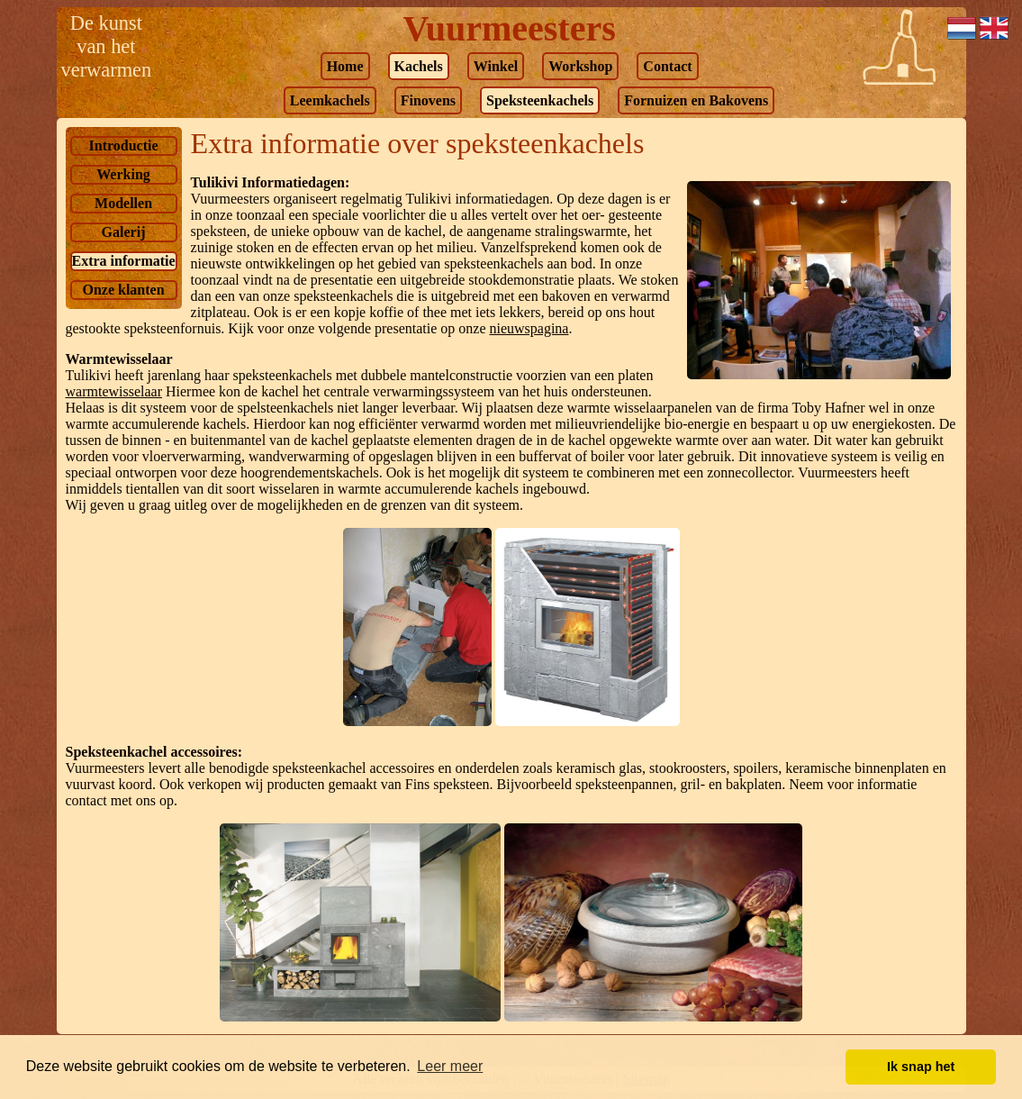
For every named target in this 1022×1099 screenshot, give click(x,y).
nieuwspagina (528, 328)
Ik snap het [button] (920, 1066)
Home (345, 66)
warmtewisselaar (114, 391)
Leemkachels (330, 100)
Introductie (123, 145)
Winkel (496, 66)
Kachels (418, 66)
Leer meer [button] (450, 1066)
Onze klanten (123, 289)
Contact (667, 66)
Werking (123, 174)
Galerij (124, 232)
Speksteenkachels (539, 100)
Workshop (580, 66)
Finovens (428, 100)
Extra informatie (124, 260)
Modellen (123, 203)
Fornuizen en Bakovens (696, 100)
